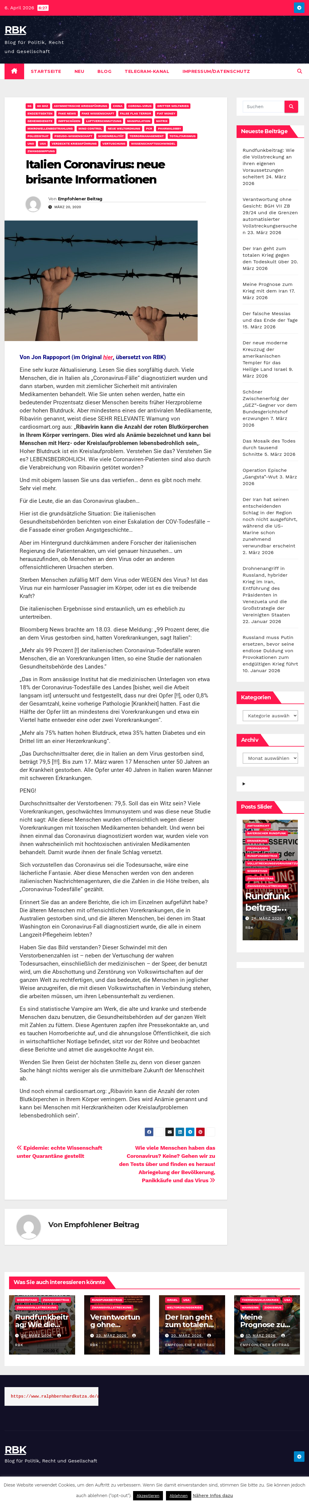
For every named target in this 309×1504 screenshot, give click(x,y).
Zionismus (273, 1307)
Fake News (67, 113)
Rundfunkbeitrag (262, 855)
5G (29, 106)
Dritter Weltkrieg (173, 106)
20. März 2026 (187, 1335)
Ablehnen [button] (179, 1495)
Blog (104, 71)
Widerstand (257, 871)
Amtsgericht (258, 825)
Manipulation (138, 121)
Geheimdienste (40, 121)
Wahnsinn (250, 1307)
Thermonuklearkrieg (260, 1300)
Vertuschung (113, 143)
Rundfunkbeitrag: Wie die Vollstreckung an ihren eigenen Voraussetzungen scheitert (269, 163)
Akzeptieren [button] (148, 1495)
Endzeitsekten (40, 113)
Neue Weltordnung (124, 128)
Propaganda (257, 848)
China (118, 106)
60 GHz (42, 106)
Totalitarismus (183, 136)
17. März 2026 (261, 1335)
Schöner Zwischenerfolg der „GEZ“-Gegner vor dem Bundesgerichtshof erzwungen (270, 405)
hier (108, 357)
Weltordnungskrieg (184, 1307)
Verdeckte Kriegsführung (74, 143)
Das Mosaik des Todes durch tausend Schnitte (269, 447)
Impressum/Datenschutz (216, 71)
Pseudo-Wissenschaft (73, 136)
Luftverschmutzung (103, 121)
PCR (149, 128)
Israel (172, 1300)
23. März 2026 (112, 1335)
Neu (79, 71)
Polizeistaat (38, 136)
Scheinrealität (111, 136)
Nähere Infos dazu (213, 1495)
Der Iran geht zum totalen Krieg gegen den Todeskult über (266, 255)
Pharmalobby (169, 128)
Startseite (46, 71)
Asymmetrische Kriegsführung (80, 106)
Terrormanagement (146, 136)
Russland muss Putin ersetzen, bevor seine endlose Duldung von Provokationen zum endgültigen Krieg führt (270, 650)
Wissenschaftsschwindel (153, 143)
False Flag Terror (135, 113)
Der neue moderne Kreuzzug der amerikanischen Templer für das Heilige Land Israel (265, 356)
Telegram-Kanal (147, 71)
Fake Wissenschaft (98, 113)
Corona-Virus (139, 106)
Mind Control (90, 128)
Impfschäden (69, 121)
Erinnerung (257, 840)
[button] (299, 71)
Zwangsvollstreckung (267, 886)
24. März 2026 (267, 918)
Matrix (161, 121)
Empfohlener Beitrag (80, 199)
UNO (30, 143)
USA (43, 143)
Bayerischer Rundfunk (266, 833)
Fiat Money (166, 113)
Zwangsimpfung (41, 151)
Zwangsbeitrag (260, 878)
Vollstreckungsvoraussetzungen (276, 863)
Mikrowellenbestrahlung (50, 128)
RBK (15, 30)
